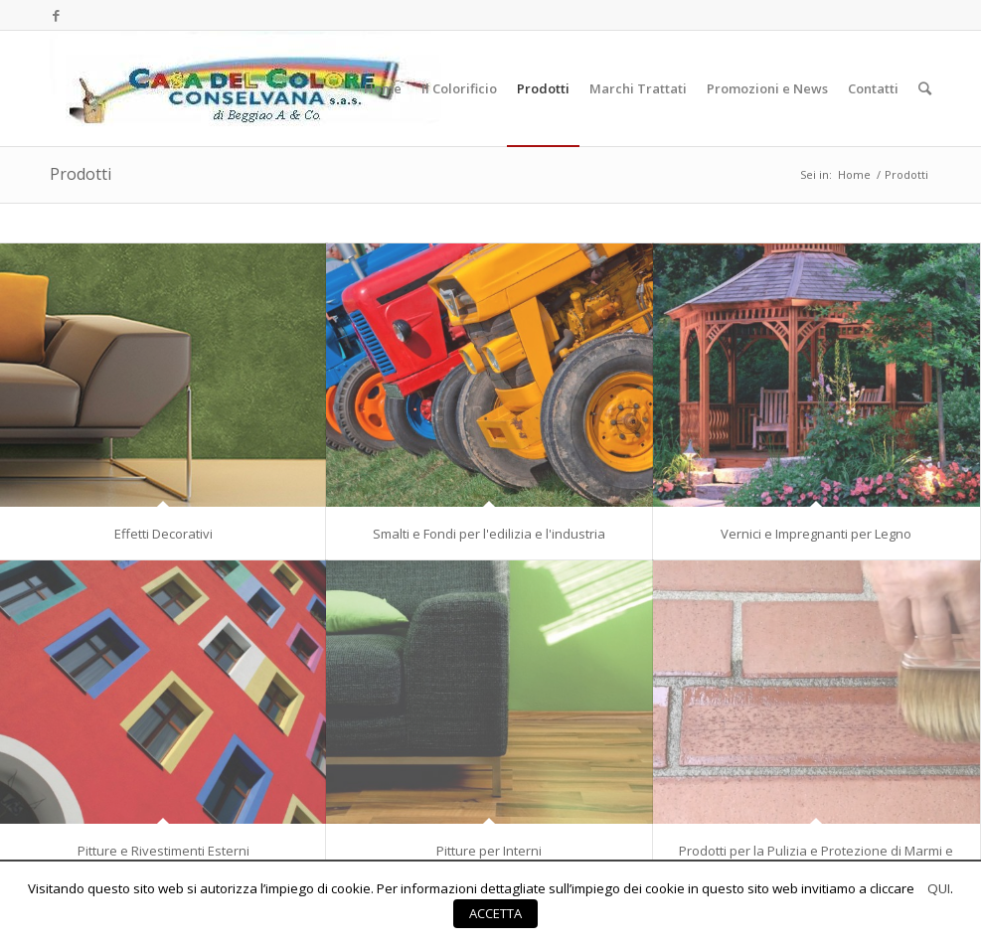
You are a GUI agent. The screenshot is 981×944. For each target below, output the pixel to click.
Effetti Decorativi (163, 534)
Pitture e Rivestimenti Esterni (163, 851)
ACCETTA (495, 913)
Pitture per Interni (489, 851)
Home (854, 174)
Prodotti (80, 174)
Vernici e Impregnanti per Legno (816, 534)
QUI (938, 888)
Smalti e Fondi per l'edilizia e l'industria (489, 534)
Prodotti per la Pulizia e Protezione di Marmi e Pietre (816, 857)
